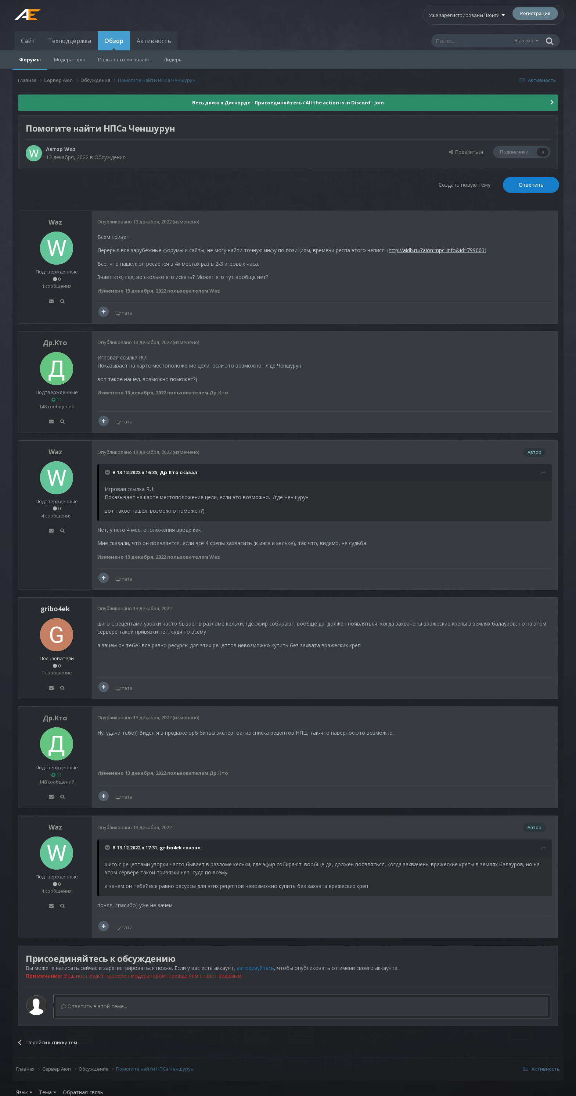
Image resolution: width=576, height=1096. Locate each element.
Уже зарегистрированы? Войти (467, 15)
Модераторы (69, 59)
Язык (24, 1092)
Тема (47, 1092)
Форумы (30, 59)
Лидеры (173, 59)
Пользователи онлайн (124, 59)
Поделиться (466, 151)
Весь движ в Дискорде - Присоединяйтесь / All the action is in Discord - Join (288, 102)
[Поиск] (472, 41)
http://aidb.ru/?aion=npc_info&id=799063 (437, 250)
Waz (70, 149)
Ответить (531, 184)
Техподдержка (69, 41)
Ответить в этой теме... (94, 1006)
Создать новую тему (464, 184)
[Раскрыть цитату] (108, 472)
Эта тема (523, 40)
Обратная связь (83, 1092)
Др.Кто (55, 342)
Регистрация (535, 13)
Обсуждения (110, 157)
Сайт (28, 41)
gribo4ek (171, 847)
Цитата (124, 312)
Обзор (113, 43)
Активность (154, 41)
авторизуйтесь (255, 967)
